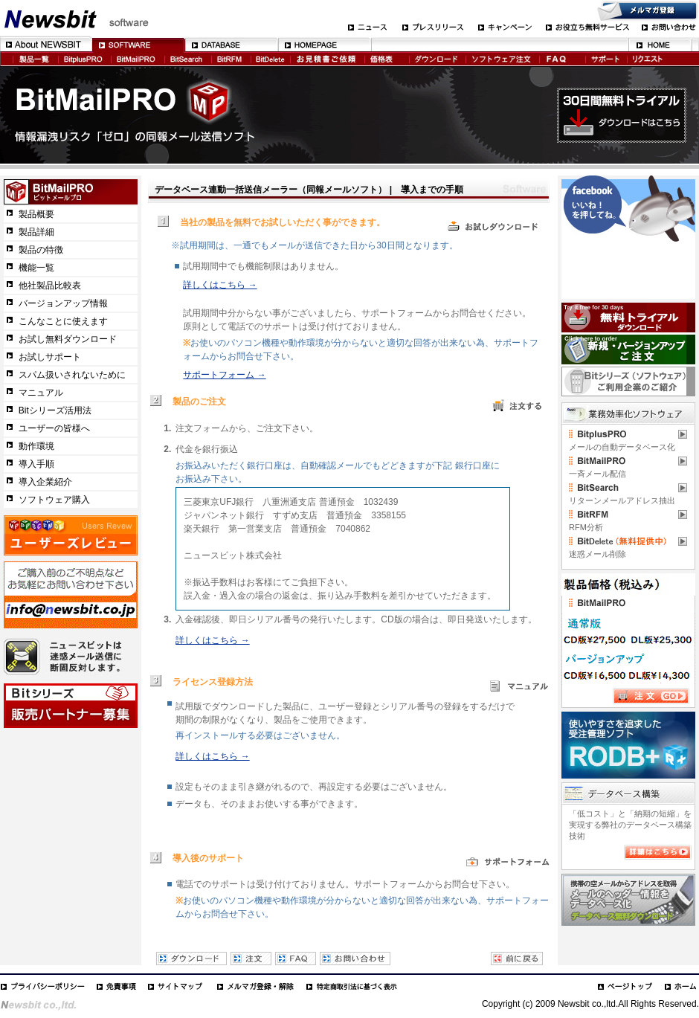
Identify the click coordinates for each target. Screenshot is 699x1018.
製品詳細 (36, 232)
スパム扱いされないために (72, 375)
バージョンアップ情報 (63, 303)
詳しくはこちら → (220, 285)
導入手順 (36, 464)
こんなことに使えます (63, 321)
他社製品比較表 (50, 285)
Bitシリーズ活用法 (55, 410)
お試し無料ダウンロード (68, 339)
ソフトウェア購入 (54, 499)
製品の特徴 (41, 250)
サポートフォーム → (224, 375)
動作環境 (36, 446)
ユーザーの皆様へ (54, 428)
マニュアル (41, 392)
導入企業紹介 (45, 482)
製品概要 (36, 214)
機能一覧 (36, 267)
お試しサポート (50, 357)
